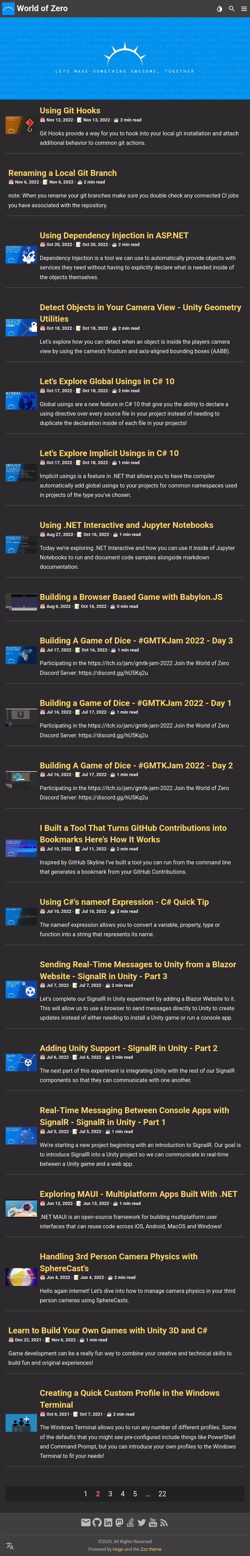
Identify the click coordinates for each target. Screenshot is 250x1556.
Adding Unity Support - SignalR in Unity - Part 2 (129, 1048)
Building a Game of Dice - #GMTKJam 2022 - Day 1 (136, 703)
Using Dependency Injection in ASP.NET (114, 235)
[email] (85, 1525)
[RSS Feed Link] (164, 1525)
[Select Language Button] (10, 1546)
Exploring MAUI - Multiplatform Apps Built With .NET (139, 1194)
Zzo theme (150, 1549)
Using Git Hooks (70, 111)
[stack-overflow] (130, 1525)
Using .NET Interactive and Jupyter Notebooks (126, 525)
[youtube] (153, 1525)
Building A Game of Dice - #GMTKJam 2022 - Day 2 (136, 765)
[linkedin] (108, 1525)
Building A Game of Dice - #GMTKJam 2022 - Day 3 (136, 641)
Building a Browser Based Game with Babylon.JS (131, 597)
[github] (97, 1525)
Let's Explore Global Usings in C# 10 (107, 381)
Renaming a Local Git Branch (62, 173)
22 (162, 1494)
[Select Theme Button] (219, 8)
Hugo (118, 1549)
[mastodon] (119, 1525)
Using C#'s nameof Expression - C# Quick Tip (124, 902)
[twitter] (141, 1525)
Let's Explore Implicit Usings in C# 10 (109, 453)
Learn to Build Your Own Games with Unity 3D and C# (107, 1330)
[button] (244, 8)
